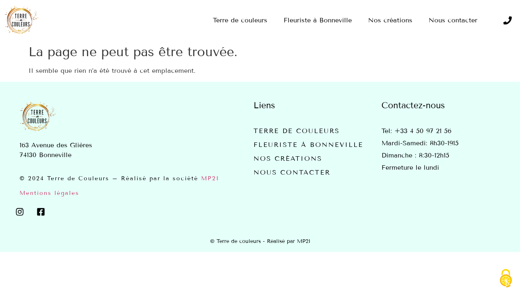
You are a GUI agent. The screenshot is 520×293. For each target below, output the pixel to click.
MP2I (210, 178)
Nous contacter (292, 172)
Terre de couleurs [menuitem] (240, 20)
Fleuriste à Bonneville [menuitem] (318, 20)
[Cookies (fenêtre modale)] (506, 279)
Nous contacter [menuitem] (453, 20)
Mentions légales (49, 193)
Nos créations (288, 158)
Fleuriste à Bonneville (308, 145)
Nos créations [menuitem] (390, 20)
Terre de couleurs (297, 131)
